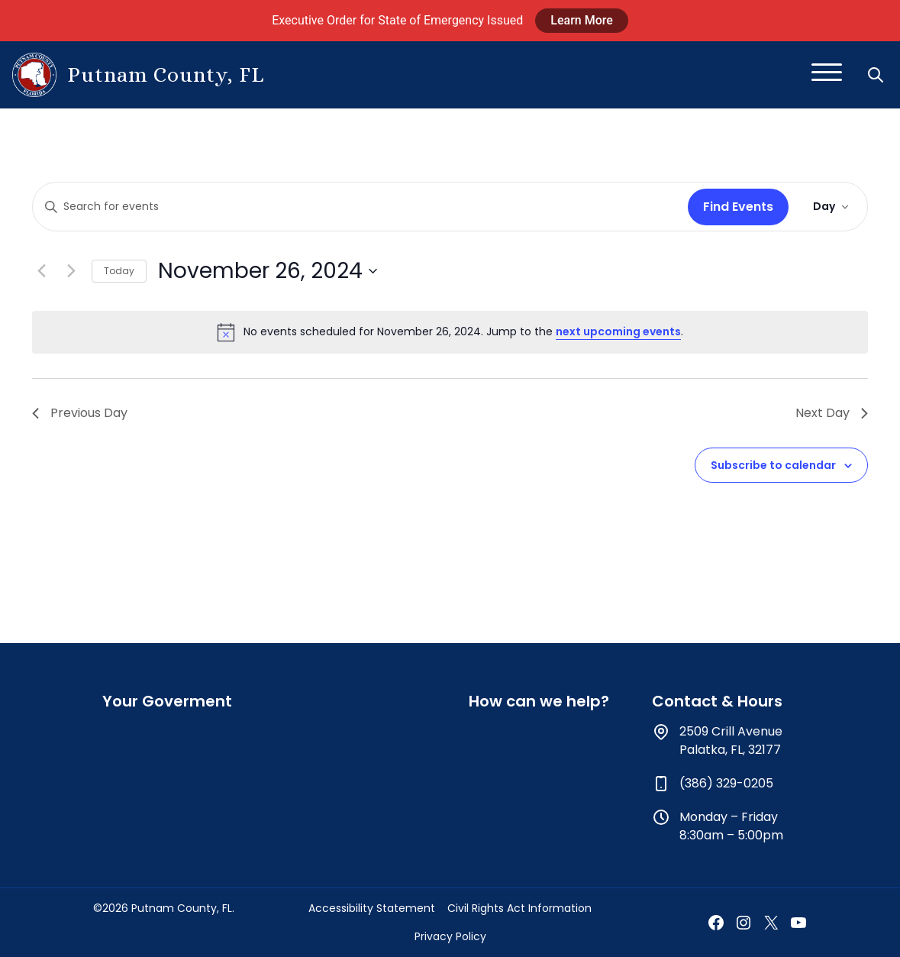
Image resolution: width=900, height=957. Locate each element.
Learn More (581, 20)
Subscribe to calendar (773, 465)
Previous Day (79, 413)
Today (119, 270)
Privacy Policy (450, 936)
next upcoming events (618, 331)
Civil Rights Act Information (519, 908)
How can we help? (539, 701)
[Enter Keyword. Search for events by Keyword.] (357, 207)
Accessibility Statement (371, 908)
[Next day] (71, 271)
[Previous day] (41, 271)
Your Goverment (167, 701)
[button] (877, 74)
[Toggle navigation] (826, 74)
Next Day (831, 413)
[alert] (450, 332)
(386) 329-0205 (726, 783)
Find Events (738, 206)
